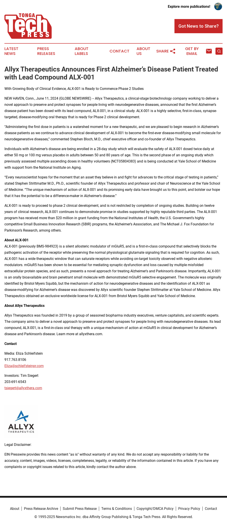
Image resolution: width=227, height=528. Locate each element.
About (14, 509)
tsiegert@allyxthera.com (23, 388)
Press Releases (46, 51)
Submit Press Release (80, 509)
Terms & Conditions (116, 509)
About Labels (81, 51)
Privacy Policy (189, 509)
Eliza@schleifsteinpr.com (24, 366)
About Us (143, 51)
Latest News (11, 51)
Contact (119, 51)
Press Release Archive (41, 509)
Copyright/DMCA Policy (155, 509)
